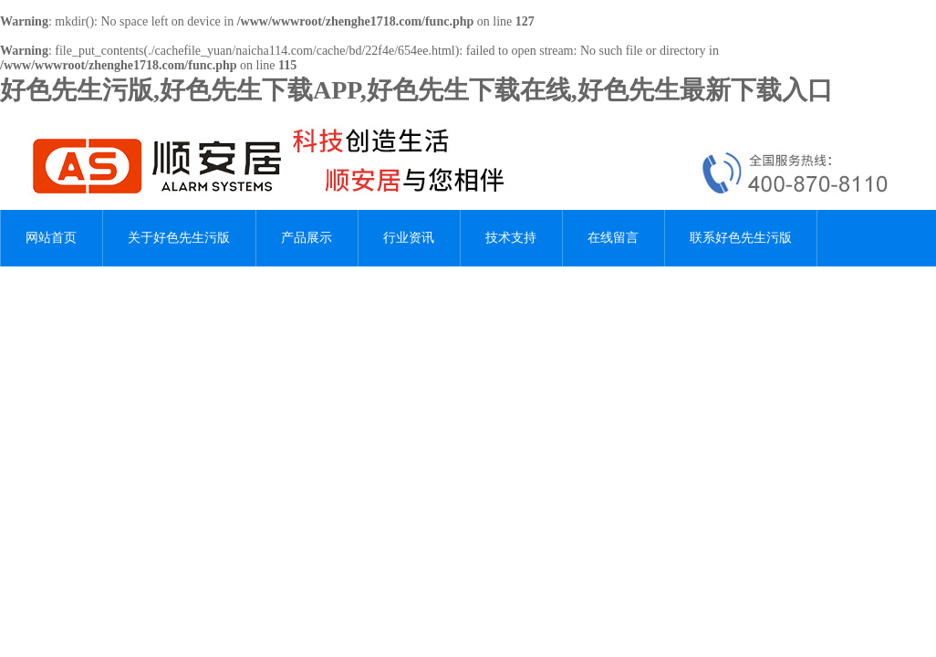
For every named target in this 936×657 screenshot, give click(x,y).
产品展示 (306, 238)
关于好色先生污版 (179, 238)
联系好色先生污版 (741, 238)
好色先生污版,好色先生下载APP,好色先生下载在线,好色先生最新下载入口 (416, 90)
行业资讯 (408, 238)
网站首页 (51, 238)
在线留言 (613, 238)
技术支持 (510, 238)
